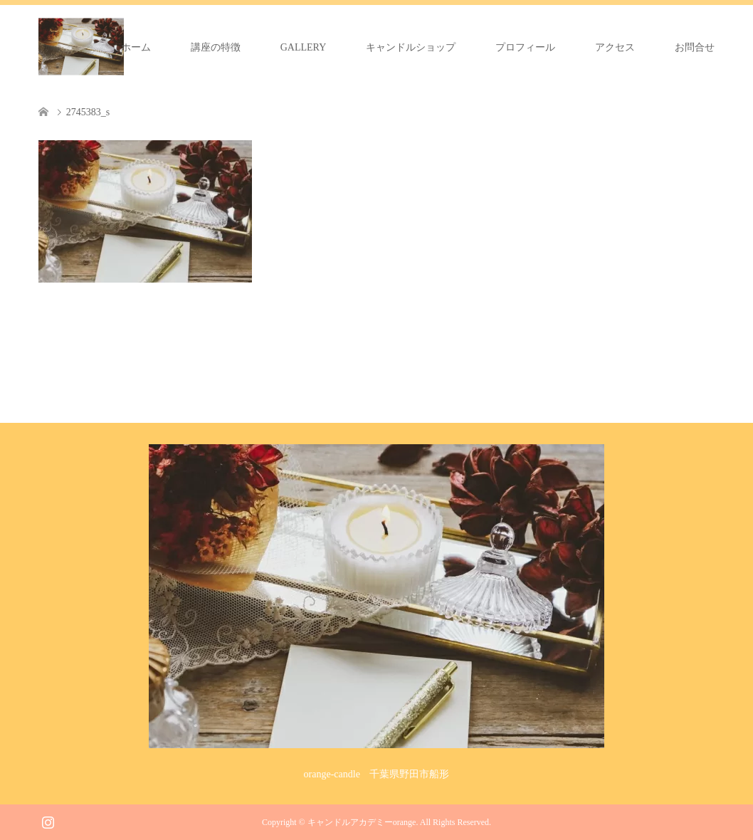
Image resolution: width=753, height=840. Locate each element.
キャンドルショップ (411, 47)
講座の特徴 (216, 47)
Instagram (47, 820)
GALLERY (303, 47)
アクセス (615, 47)
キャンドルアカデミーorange (361, 822)
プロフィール (525, 47)
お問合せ (695, 47)
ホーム (136, 47)
